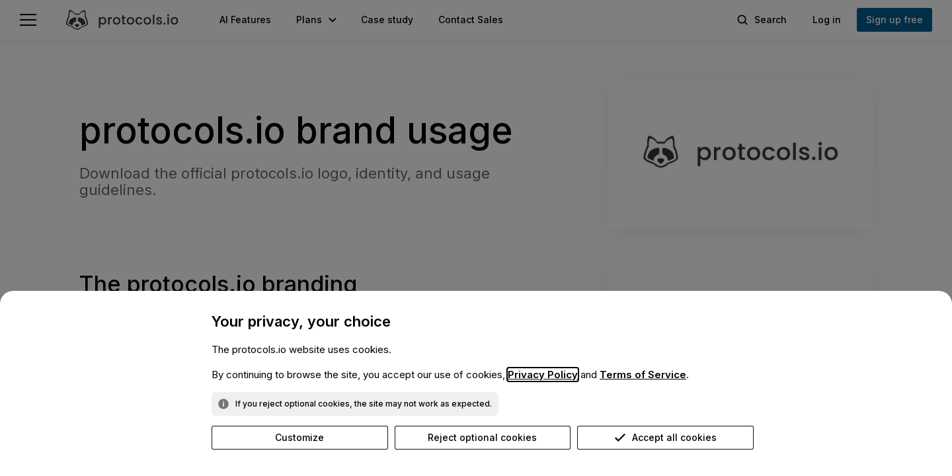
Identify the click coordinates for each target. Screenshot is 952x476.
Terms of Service (643, 374)
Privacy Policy (543, 374)
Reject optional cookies (482, 437)
